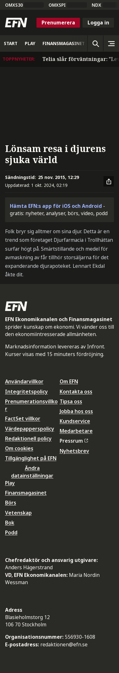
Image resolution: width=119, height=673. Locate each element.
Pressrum (74, 440)
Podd (11, 532)
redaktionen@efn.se (64, 644)
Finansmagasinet (26, 492)
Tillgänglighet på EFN (30, 458)
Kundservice (75, 421)
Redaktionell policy (28, 438)
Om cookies (19, 448)
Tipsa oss (71, 401)
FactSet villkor (22, 418)
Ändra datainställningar (32, 472)
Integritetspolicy (26, 391)
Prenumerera (58, 22)
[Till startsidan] (16, 22)
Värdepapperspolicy (29, 428)
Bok (9, 522)
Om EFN (69, 381)
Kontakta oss (76, 391)
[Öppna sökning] (95, 43)
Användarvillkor (24, 381)
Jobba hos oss (76, 411)
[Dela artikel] (108, 181)
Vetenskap (18, 512)
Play (10, 482)
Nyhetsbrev (74, 450)
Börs (10, 502)
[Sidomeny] (111, 43)
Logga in (98, 22)
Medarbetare (76, 430)
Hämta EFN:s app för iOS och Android (56, 205)
